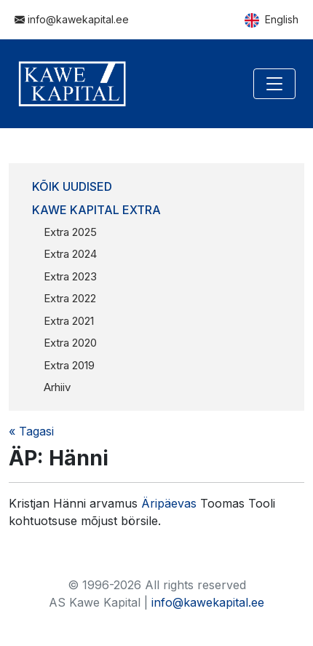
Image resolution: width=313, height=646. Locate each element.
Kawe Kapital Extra (96, 209)
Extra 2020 (70, 343)
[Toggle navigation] (274, 83)
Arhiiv (57, 387)
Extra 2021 (69, 321)
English (271, 20)
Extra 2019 (69, 365)
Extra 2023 (70, 276)
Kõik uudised (72, 186)
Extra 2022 (70, 298)
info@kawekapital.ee (72, 19)
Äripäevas (170, 503)
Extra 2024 (70, 254)
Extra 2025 (70, 232)
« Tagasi (31, 431)
